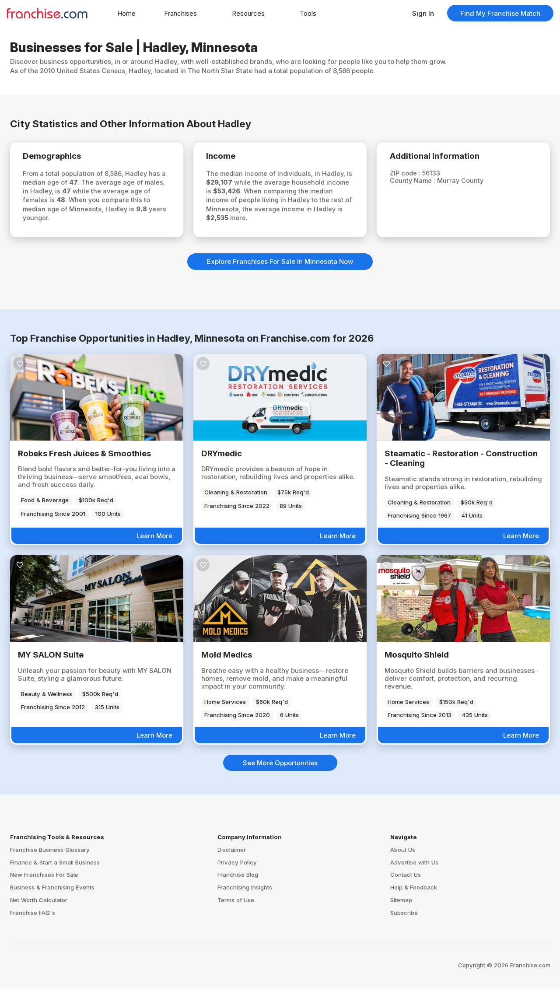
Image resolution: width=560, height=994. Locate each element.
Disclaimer (231, 854)
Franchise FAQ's (32, 917)
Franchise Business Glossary (50, 854)
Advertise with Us (414, 867)
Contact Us (405, 879)
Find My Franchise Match (500, 13)
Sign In (423, 13)
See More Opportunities (280, 768)
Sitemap (401, 905)
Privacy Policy (237, 867)
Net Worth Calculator (38, 905)
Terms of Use (235, 905)
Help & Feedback (413, 892)
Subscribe (404, 917)
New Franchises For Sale (44, 879)
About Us (402, 854)
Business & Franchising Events (52, 892)
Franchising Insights (244, 892)
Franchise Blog (237, 879)
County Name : (417, 182)
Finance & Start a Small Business (55, 867)
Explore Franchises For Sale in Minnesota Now (280, 266)
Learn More (154, 541)
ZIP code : (409, 174)
